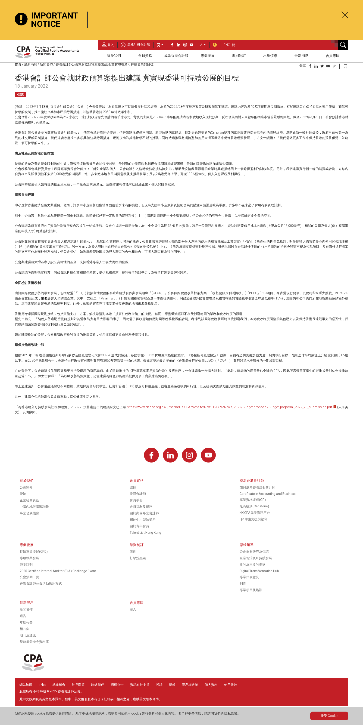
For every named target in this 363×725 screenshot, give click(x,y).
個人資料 (211, 685)
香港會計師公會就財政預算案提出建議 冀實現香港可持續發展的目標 (104, 64)
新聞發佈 (46, 64)
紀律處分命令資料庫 (34, 642)
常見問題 (78, 685)
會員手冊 (136, 500)
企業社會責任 (29, 500)
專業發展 (208, 56)
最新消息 (301, 56)
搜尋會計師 (138, 494)
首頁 (18, 64)
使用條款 (230, 685)
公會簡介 (26, 487)
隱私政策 (230, 713)
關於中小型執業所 (143, 519)
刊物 (243, 583)
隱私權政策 (190, 685)
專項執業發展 (29, 558)
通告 (23, 616)
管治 (23, 494)
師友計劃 (26, 564)
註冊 (133, 487)
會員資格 (145, 56)
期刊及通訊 (28, 635)
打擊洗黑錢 (138, 558)
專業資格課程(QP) (253, 500)
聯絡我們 (97, 685)
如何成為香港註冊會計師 (257, 487)
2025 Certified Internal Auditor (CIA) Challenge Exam (58, 571)
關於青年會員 (139, 526)
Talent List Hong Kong (145, 532)
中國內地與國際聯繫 (34, 507)
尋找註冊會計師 (135, 44)
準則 (133, 551)
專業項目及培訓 (251, 590)
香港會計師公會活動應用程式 (41, 583)
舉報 (172, 685)
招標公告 (117, 685)
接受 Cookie (329, 716)
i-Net (42, 685)
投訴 (159, 685)
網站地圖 (25, 685)
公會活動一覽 (29, 577)
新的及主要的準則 (253, 564)
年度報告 (26, 622)
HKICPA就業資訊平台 (255, 513)
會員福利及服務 (141, 507)
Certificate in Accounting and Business (268, 494)
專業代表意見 (249, 577)
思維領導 (270, 56)
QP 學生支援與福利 (253, 519)
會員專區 (333, 56)
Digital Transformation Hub (259, 571)
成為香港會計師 (176, 56)
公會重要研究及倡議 (254, 551)
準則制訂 (239, 56)
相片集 (24, 629)
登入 (108, 44)
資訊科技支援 (140, 685)
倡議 (20, 94)
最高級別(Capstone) (254, 506)
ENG (227, 45)
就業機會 (59, 685)
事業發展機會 (29, 513)
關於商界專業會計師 (144, 513)
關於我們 (114, 56)
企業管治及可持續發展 (256, 558)
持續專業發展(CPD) (34, 551)
